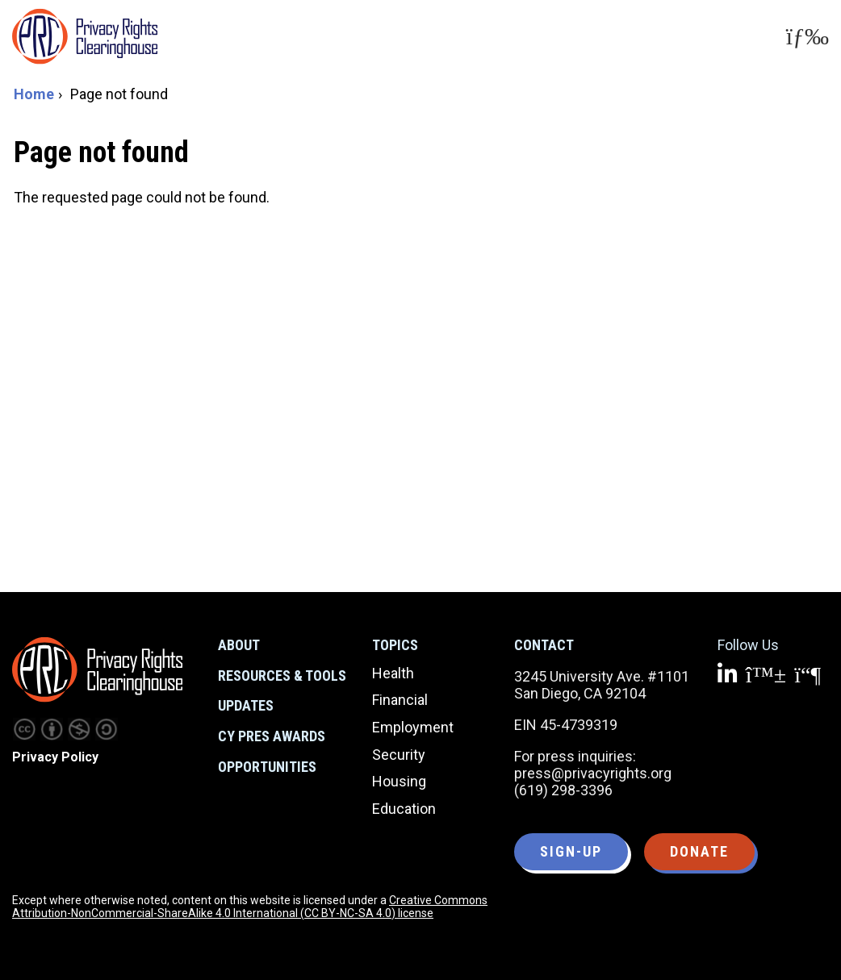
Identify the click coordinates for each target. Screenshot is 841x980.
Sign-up (571, 851)
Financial (400, 699)
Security (398, 754)
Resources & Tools (282, 675)
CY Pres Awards (271, 736)
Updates (246, 705)
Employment (413, 727)
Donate (699, 851)
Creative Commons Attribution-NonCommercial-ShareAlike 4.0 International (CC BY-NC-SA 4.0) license (249, 907)
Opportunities (267, 766)
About (239, 644)
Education (404, 808)
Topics (395, 644)
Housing (399, 781)
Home (34, 93)
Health (393, 673)
